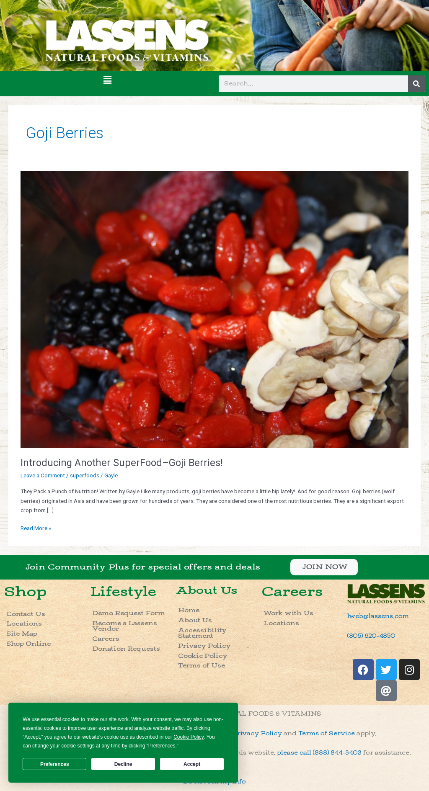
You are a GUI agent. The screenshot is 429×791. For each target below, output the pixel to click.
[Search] (416, 83)
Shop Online (28, 643)
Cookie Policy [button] (188, 737)
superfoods (84, 475)
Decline (123, 764)
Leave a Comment (43, 475)
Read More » (36, 527)
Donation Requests (126, 648)
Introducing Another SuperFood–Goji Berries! (122, 463)
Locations (24, 623)
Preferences (54, 764)
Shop (25, 592)
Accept (191, 764)
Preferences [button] (162, 746)
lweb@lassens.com (378, 616)
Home (188, 610)
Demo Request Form (128, 613)
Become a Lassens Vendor (124, 626)
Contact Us (25, 614)
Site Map (21, 633)
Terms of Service (326, 733)
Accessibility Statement (202, 633)
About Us (206, 590)
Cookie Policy (202, 656)
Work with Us (288, 613)
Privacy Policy (204, 645)
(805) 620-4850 (371, 635)
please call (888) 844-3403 (319, 752)
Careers (105, 638)
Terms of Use (201, 665)
